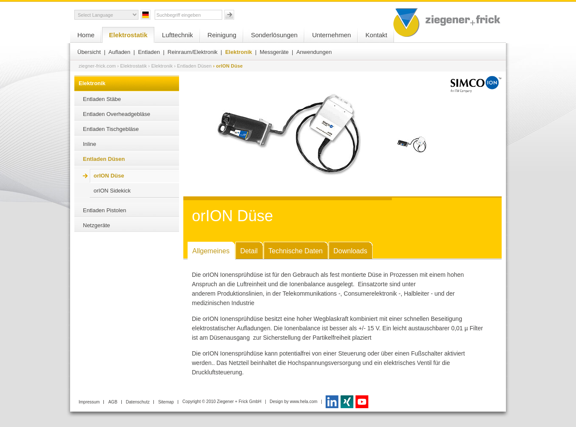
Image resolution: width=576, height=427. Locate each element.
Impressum (89, 402)
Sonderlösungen (274, 35)
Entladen (149, 52)
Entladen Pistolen (104, 210)
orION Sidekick (112, 190)
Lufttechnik (177, 35)
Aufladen (119, 52)
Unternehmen (331, 35)
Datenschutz (138, 402)
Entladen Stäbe (102, 99)
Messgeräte (274, 52)
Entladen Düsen (104, 159)
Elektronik (238, 52)
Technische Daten (295, 251)
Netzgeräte (96, 225)
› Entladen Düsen (193, 65)
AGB (112, 402)
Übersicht (89, 52)
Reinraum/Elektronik (192, 52)
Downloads (350, 251)
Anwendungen (314, 52)
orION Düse (109, 175)
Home (85, 35)
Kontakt (376, 35)
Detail (249, 251)
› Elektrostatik (132, 65)
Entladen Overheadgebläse (116, 114)
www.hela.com (303, 401)
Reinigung (222, 35)
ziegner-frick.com (97, 65)
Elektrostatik (128, 35)
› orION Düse (228, 65)
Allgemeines (210, 251)
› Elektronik (160, 65)
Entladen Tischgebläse (111, 129)
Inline (89, 144)
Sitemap (166, 402)
